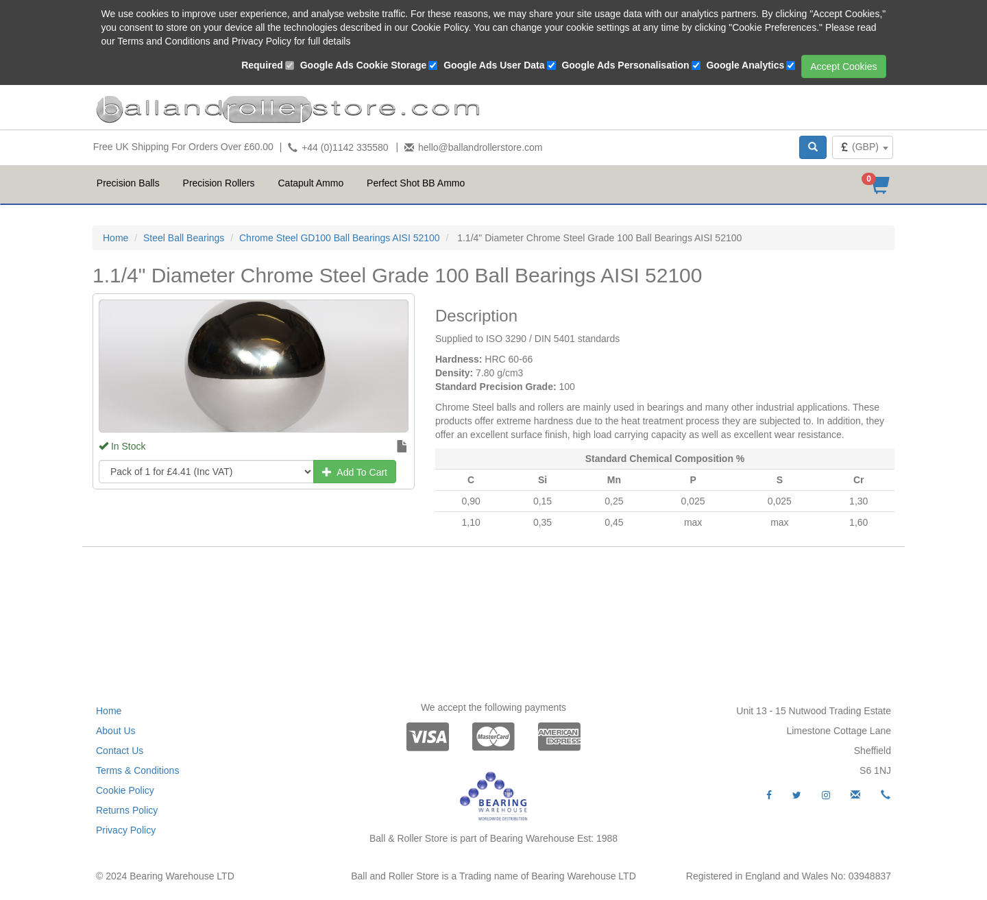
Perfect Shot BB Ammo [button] (416, 183)
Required (262, 65)
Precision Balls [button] (128, 183)
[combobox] (862, 147)
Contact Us (119, 750)
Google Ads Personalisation (625, 65)
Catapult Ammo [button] (310, 183)
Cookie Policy (125, 790)
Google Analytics (745, 65)
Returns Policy (127, 810)
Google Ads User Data (493, 65)
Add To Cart (354, 472)
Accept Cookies (843, 66)
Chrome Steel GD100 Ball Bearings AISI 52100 (339, 237)
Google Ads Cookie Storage (363, 65)
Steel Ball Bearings (183, 237)
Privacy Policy (126, 830)
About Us (116, 730)
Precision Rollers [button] (219, 183)
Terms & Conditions (137, 770)
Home (115, 237)
